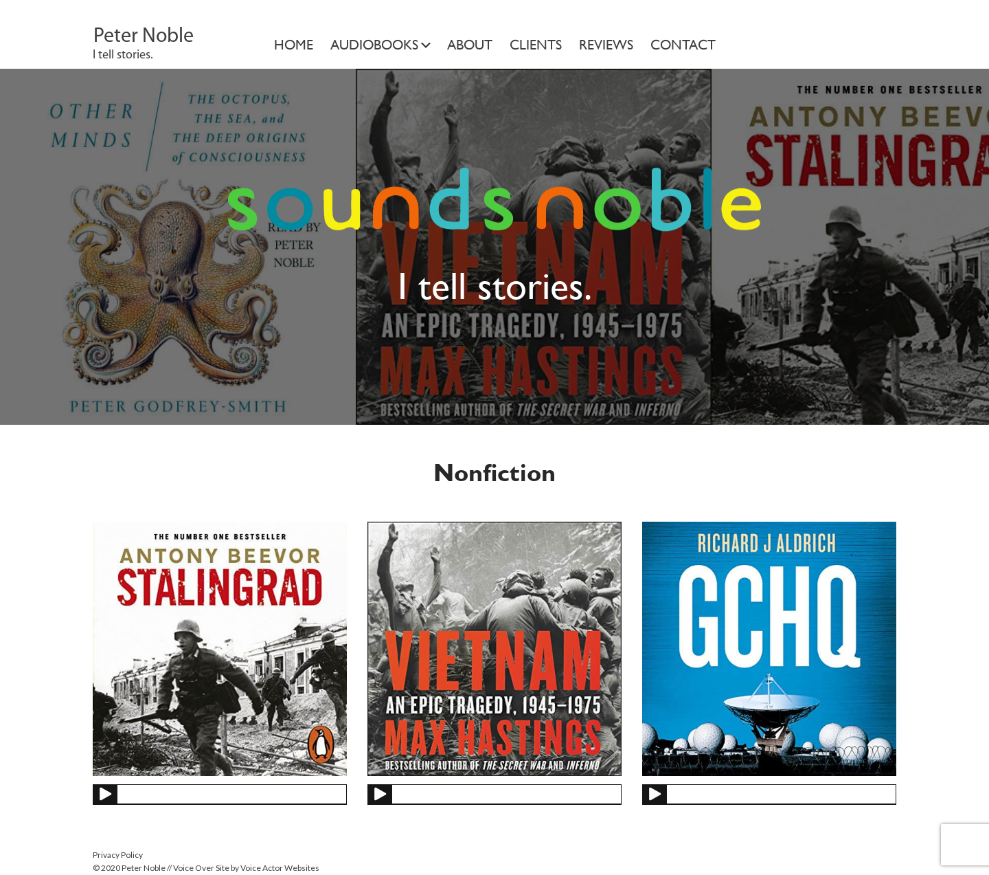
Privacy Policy (118, 855)
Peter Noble (143, 36)
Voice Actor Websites (279, 868)
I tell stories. (123, 55)
